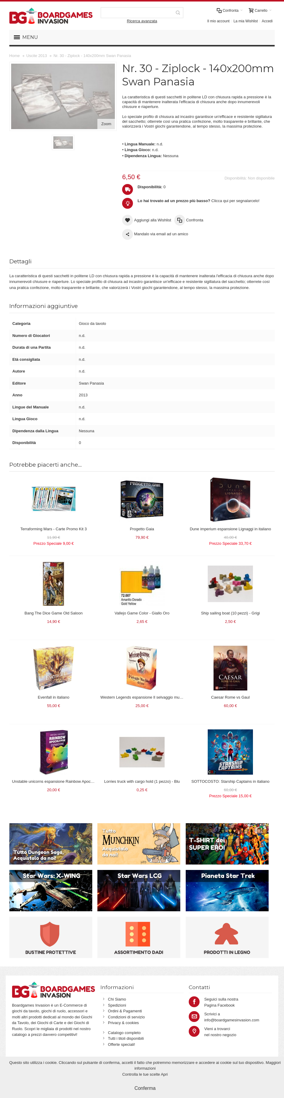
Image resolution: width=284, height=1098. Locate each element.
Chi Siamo (117, 999)
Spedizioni (117, 1005)
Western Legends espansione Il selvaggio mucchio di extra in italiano (160, 697)
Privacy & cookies (123, 1022)
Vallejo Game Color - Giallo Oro (142, 613)
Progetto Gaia (142, 529)
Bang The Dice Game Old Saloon (53, 613)
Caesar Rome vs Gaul (230, 697)
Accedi (267, 21)
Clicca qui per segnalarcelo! (198, 200)
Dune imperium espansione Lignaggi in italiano (230, 529)
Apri (164, 1074)
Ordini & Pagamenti (125, 1011)
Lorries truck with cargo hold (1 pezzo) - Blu (142, 781)
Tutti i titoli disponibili (126, 1038)
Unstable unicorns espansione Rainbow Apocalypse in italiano (66, 781)
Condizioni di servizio (126, 1017)
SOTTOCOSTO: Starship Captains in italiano (230, 781)
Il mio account (218, 21)
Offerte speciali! (121, 1044)
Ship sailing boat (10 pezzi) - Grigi (230, 613)
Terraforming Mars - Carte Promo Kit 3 (53, 529)
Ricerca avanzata (142, 21)
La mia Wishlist (245, 21)
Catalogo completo (124, 1032)
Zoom (106, 124)
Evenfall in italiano (53, 697)
